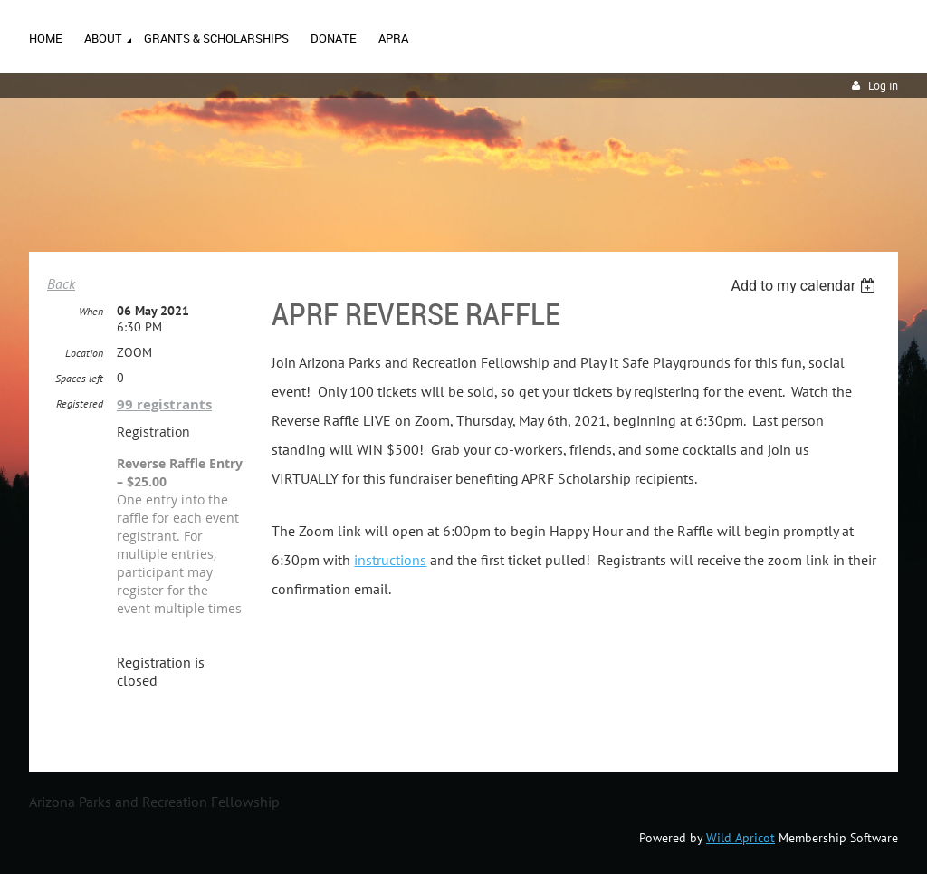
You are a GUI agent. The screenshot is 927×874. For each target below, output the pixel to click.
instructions (390, 560)
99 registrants (164, 404)
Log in (883, 85)
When (91, 311)
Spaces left (79, 378)
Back (61, 283)
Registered (79, 403)
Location (84, 353)
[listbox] (805, 285)
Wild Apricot (740, 838)
